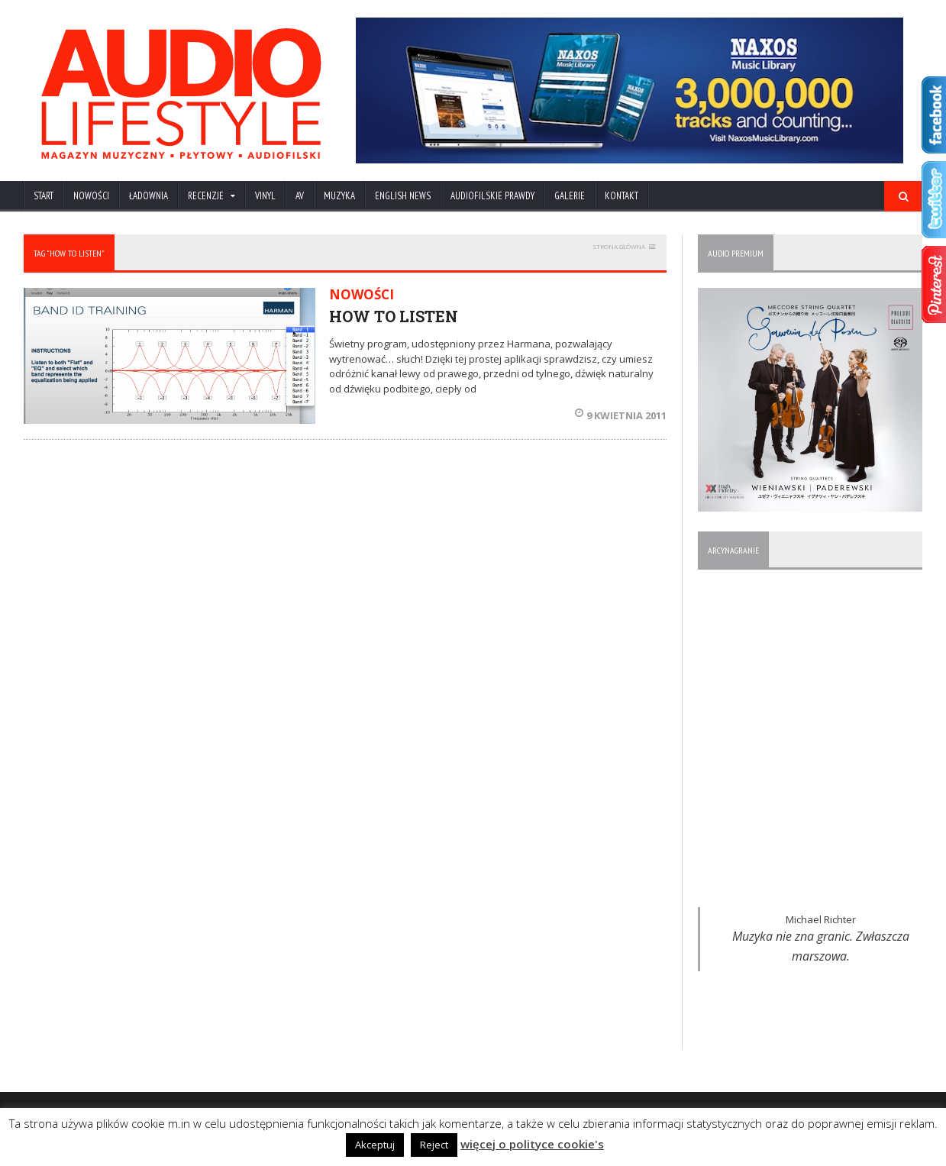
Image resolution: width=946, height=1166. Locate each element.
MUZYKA (339, 195)
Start (43, 195)
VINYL (265, 195)
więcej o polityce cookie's (532, 1143)
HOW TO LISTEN (393, 316)
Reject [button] (434, 1144)
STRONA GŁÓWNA (618, 246)
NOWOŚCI (91, 195)
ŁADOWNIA (148, 195)
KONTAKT (621, 195)
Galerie (569, 195)
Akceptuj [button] (375, 1144)
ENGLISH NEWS (403, 195)
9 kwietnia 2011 (621, 415)
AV (299, 195)
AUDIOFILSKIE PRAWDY (492, 195)
